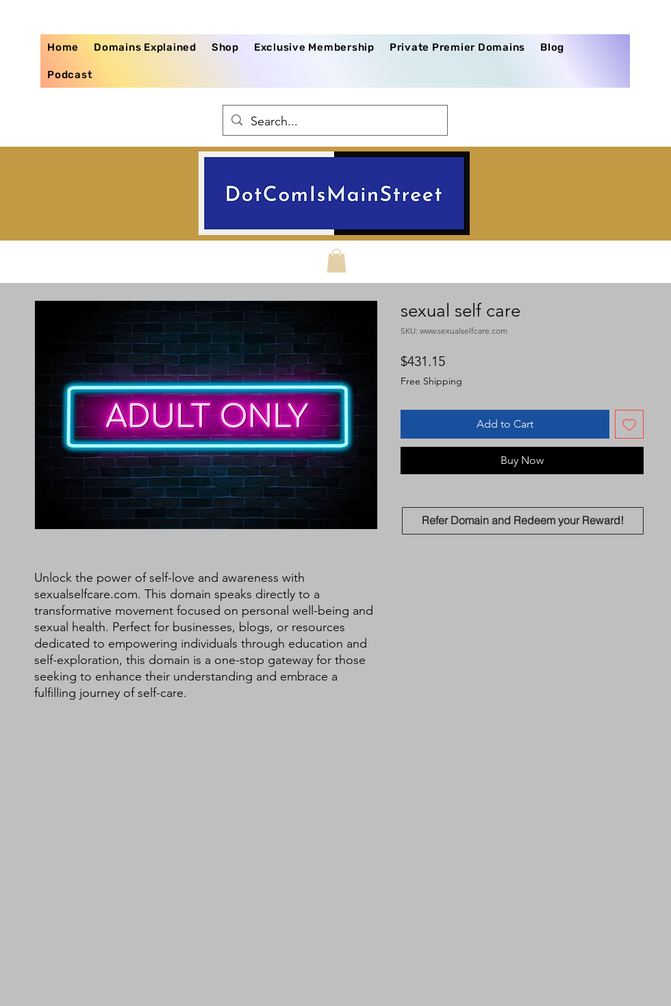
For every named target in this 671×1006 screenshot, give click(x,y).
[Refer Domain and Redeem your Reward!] (523, 521)
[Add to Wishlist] (629, 424)
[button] (336, 261)
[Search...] (334, 122)
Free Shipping (431, 381)
